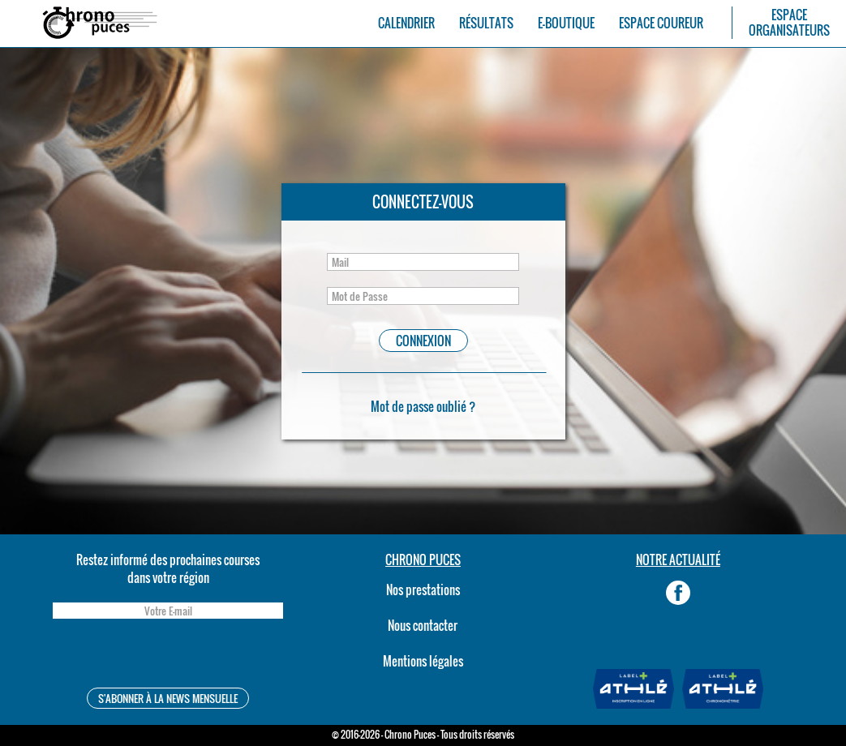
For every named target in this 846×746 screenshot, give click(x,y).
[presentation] (168, 656)
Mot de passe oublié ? (423, 406)
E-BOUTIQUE (566, 23)
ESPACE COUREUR (661, 23)
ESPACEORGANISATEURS (789, 22)
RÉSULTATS (486, 23)
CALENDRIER (406, 23)
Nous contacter (422, 625)
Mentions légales (423, 661)
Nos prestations (423, 589)
